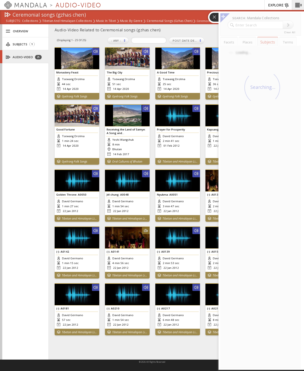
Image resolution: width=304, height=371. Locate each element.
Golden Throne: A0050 (71, 194)
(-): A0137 (213, 194)
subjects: (13, 21)
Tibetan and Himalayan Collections (67, 21)
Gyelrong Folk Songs (74, 96)
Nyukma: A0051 (167, 194)
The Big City (114, 72)
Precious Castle (217, 72)
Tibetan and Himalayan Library (180, 161)
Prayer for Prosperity (171, 129)
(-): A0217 (163, 308)
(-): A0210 (113, 308)
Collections (30, 21)
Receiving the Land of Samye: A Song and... (126, 131)
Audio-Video (24, 57)
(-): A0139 (163, 251)
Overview (17, 31)
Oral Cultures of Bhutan (127, 161)
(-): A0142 (62, 251)
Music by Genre (131, 21)
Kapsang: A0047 (218, 129)
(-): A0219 (213, 308)
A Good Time (166, 72)
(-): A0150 (213, 251)
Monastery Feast (67, 72)
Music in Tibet (106, 21)
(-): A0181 (62, 308)
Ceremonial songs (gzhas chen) (169, 21)
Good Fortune (65, 129)
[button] (298, 5)
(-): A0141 (113, 251)
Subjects (20, 44)
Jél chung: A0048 (118, 194)
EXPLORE (278, 5)
